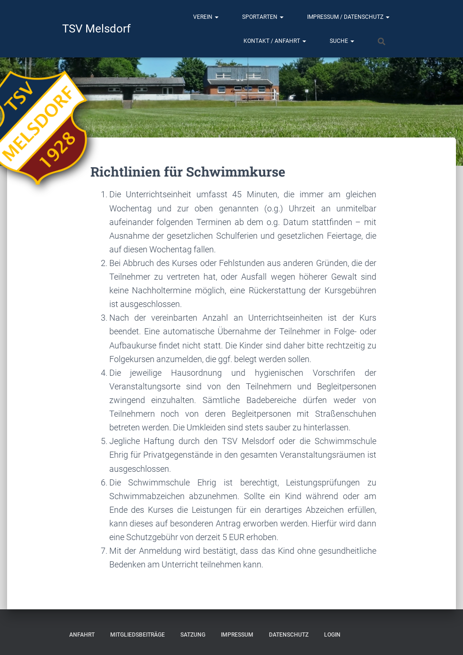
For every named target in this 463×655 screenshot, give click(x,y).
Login (332, 634)
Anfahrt (82, 634)
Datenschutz (289, 634)
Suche (342, 41)
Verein (206, 17)
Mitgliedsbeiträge (137, 634)
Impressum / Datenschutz (348, 17)
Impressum (237, 634)
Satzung (192, 634)
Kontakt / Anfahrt (275, 41)
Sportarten (263, 17)
